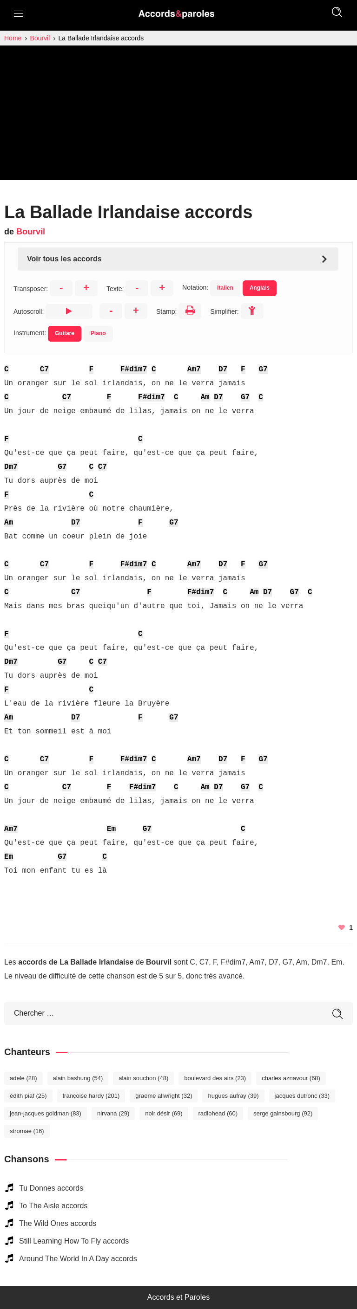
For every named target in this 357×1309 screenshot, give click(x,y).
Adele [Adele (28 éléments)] (23, 1078)
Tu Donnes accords (51, 1188)
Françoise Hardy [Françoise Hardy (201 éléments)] (91, 1095)
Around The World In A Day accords (78, 1259)
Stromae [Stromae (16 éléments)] (27, 1131)
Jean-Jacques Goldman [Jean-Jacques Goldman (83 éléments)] (45, 1113)
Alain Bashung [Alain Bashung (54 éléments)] (78, 1078)
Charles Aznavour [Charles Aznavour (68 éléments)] (291, 1078)
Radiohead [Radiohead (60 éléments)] (218, 1113)
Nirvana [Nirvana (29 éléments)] (113, 1113)
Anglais (260, 288)
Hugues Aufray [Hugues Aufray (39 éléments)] (233, 1095)
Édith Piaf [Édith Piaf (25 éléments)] (28, 1095)
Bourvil (30, 231)
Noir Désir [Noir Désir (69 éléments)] (163, 1113)
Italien (225, 288)
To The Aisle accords (53, 1206)
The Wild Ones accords (57, 1223)
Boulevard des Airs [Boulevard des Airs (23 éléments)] (215, 1078)
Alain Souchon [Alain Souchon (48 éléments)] (143, 1078)
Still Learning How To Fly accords (74, 1241)
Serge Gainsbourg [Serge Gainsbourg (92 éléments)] (282, 1113)
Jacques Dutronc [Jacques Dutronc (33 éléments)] (302, 1095)
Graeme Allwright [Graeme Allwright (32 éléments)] (163, 1095)
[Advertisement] (178, 115)
